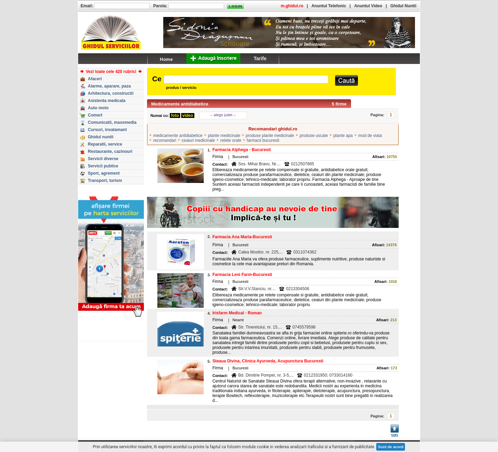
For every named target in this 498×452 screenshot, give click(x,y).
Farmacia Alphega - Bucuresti (241, 149)
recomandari (164, 140)
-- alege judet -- (223, 115)
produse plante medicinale (270, 135)
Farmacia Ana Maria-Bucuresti (242, 236)
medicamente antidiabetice (178, 135)
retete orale (230, 140)
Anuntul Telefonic (328, 5)
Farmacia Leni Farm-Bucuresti (242, 274)
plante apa (343, 135)
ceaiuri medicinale (198, 140)
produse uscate (313, 135)
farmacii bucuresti (263, 140)
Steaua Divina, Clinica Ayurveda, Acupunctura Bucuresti (267, 361)
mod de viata (370, 135)
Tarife (259, 58)
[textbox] (246, 79)
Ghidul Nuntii (403, 5)
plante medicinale (224, 135)
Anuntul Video (368, 5)
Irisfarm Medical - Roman (237, 313)
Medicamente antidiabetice (179, 104)
